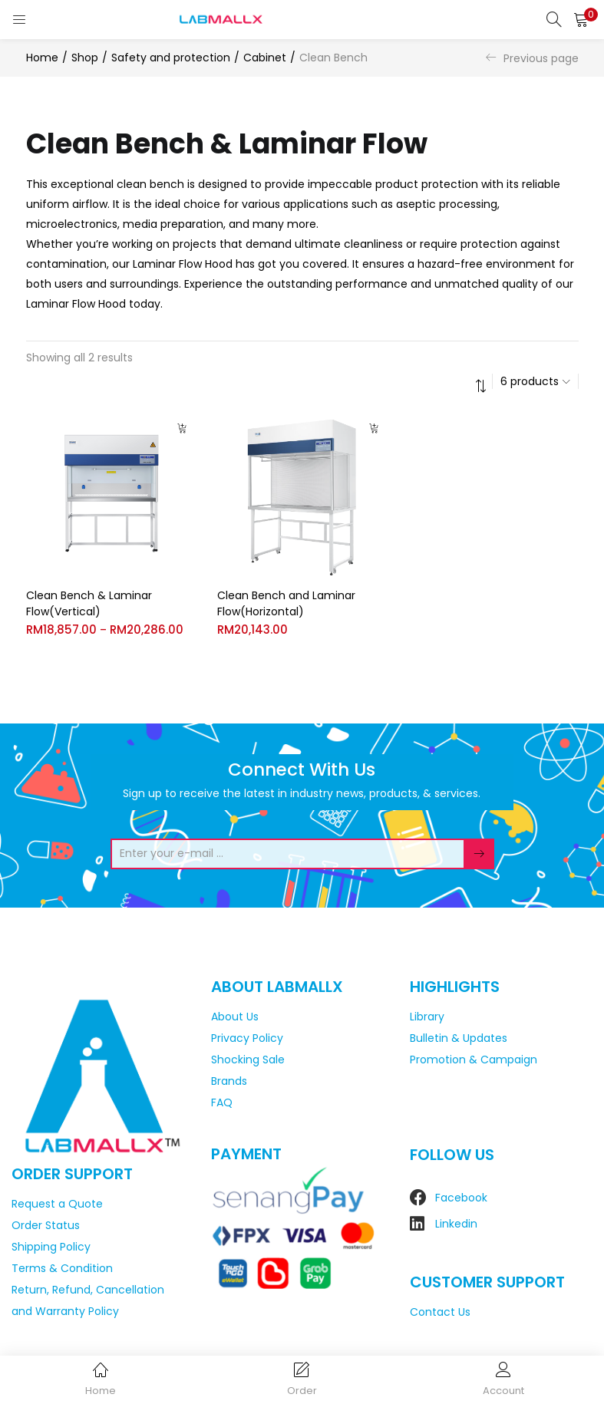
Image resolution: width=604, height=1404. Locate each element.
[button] (580, 19)
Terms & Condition (62, 1268)
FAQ (222, 1102)
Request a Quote (57, 1203)
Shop (84, 57)
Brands (229, 1081)
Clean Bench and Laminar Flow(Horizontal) (286, 603)
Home (42, 57)
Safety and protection (170, 57)
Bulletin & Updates (458, 1038)
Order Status (46, 1225)
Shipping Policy (51, 1246)
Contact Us (440, 1312)
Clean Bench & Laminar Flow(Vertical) (89, 603)
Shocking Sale (248, 1059)
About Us (235, 1016)
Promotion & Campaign (473, 1059)
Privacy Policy (247, 1038)
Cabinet (264, 57)
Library (427, 1016)
